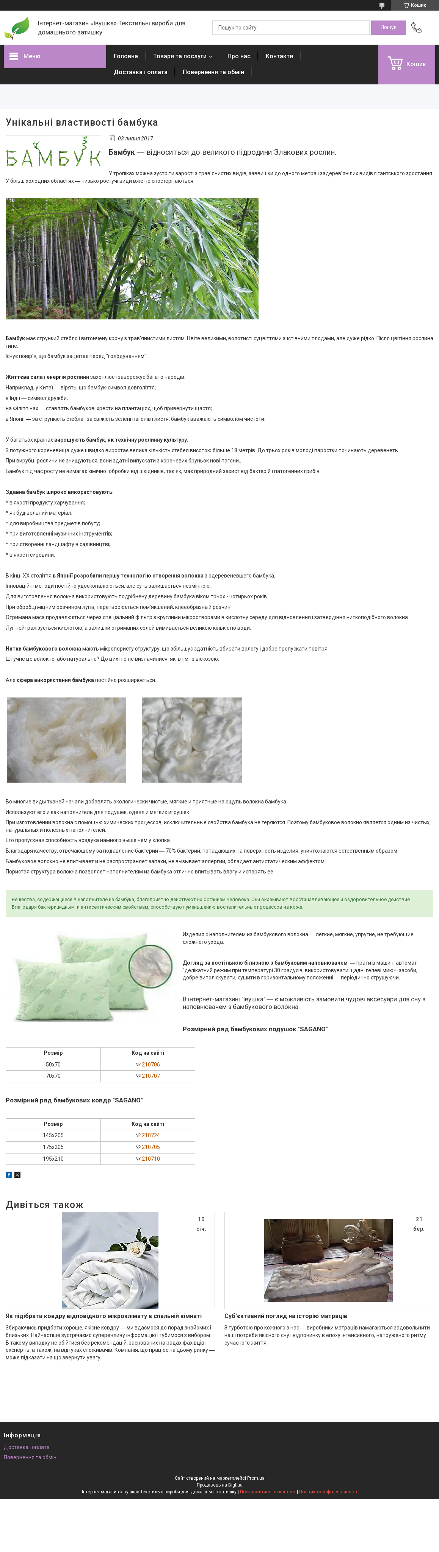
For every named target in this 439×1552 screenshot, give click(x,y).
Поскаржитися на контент (268, 1491)
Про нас (239, 56)
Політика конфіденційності (328, 1491)
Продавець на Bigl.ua (220, 1485)
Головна (126, 56)
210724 (151, 1135)
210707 (151, 1076)
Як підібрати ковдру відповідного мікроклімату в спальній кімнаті (104, 1316)
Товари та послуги (180, 56)
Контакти (279, 56)
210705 (151, 1147)
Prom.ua (256, 1478)
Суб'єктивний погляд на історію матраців (285, 1316)
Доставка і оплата (141, 72)
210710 (151, 1159)
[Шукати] (388, 27)
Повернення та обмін (213, 72)
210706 (151, 1065)
